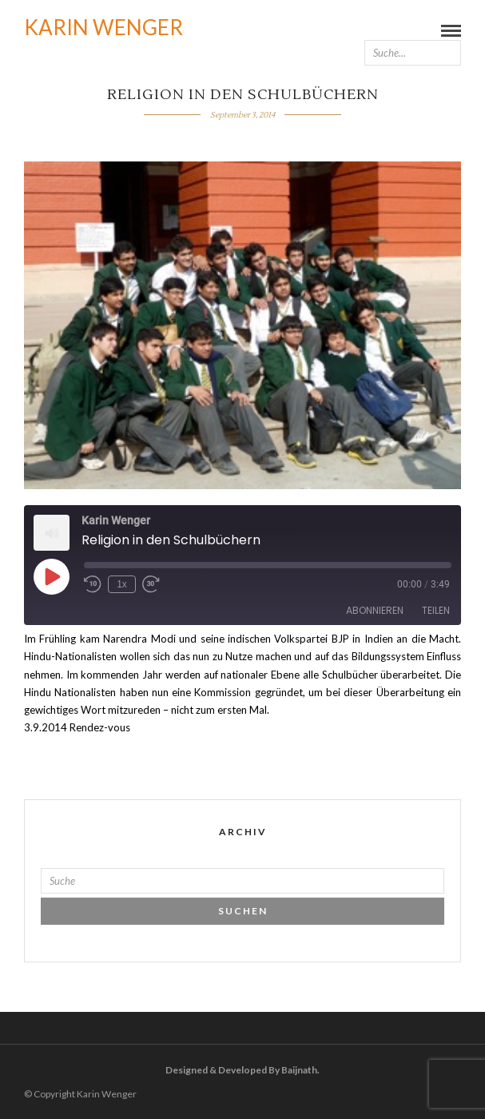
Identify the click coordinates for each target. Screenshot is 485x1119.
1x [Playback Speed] (122, 584)
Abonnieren (375, 610)
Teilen (436, 610)
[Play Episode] (51, 576)
